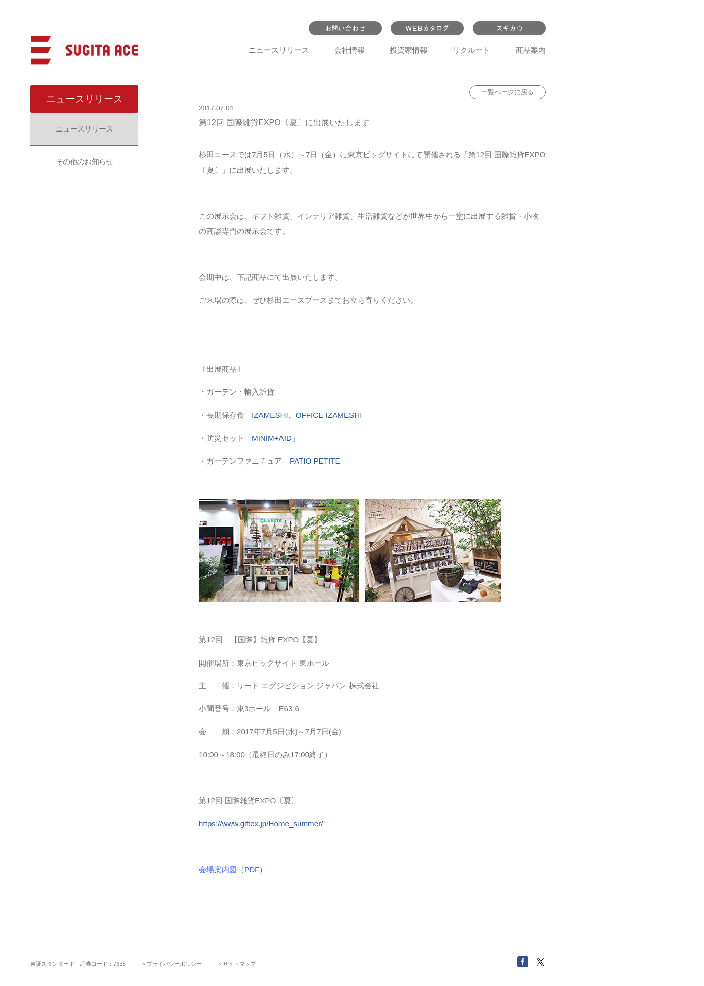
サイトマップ (239, 964)
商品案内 (531, 50)
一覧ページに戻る (507, 92)
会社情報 (349, 50)
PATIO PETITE (315, 460)
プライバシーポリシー (174, 964)
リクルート (471, 50)
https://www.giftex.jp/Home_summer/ (261, 823)
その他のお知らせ (84, 161)
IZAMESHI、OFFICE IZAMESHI (307, 415)
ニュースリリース (279, 50)
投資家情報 (409, 50)
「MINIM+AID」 (271, 438)
